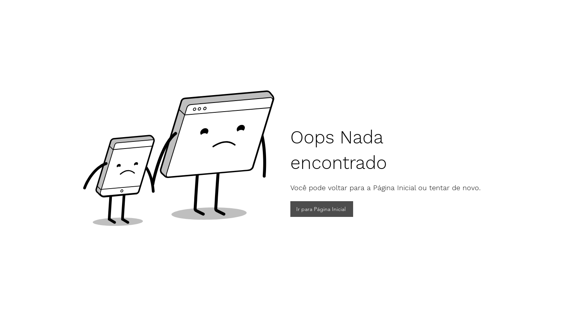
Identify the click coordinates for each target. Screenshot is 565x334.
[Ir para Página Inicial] (321, 209)
